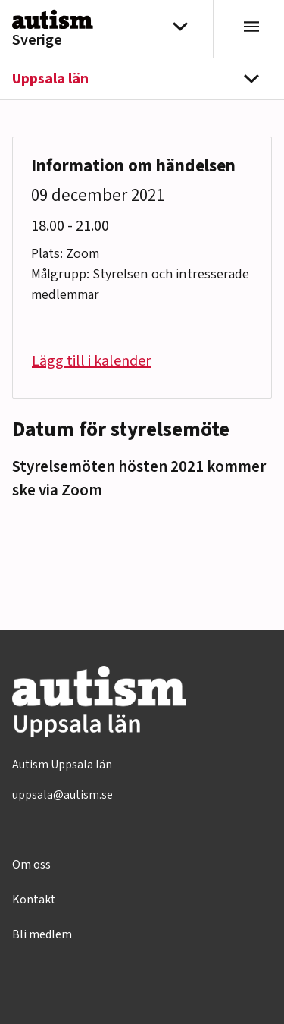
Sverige (37, 40)
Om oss (31, 864)
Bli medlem (42, 934)
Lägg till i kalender (91, 361)
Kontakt (34, 899)
